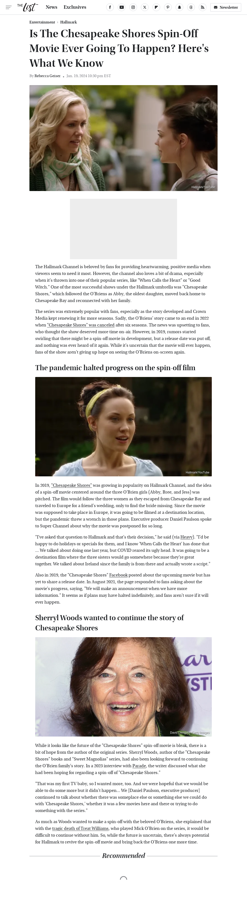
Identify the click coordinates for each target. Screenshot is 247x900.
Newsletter (225, 7)
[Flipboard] (156, 7)
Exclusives (75, 7)
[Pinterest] (168, 7)
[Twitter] (145, 7)
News (51, 7)
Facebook (118, 575)
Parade (139, 765)
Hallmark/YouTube (203, 187)
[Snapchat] (179, 7)
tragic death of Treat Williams (80, 828)
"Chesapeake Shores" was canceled (81, 325)
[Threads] (191, 7)
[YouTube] (121, 7)
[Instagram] (133, 7)
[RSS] (202, 7)
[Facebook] (110, 7)
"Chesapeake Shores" (71, 485)
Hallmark (68, 22)
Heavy (186, 537)
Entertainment (42, 22)
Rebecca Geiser (47, 76)
